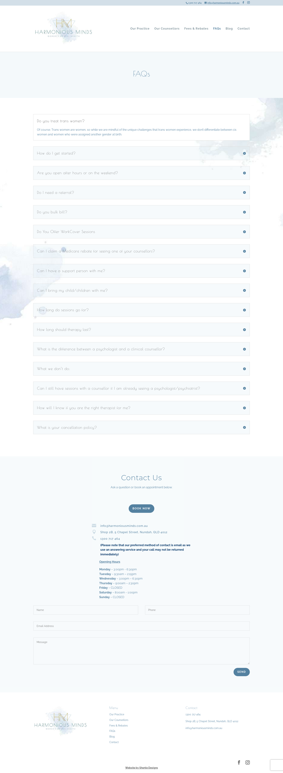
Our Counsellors (167, 28)
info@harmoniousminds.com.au (204, 728)
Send (241, 671)
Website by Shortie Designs (141, 767)
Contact (244, 28)
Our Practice (140, 28)
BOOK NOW (141, 508)
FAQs (217, 28)
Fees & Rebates (196, 28)
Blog (229, 28)
